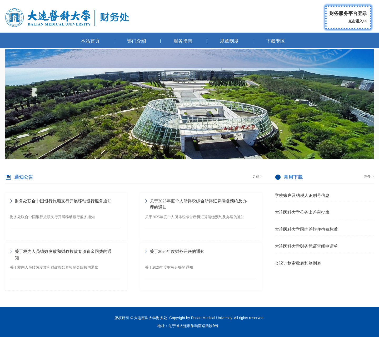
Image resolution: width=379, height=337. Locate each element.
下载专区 (275, 41)
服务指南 (182, 41)
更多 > (257, 176)
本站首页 (90, 41)
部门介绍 (136, 41)
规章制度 (229, 41)
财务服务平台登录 (348, 18)
